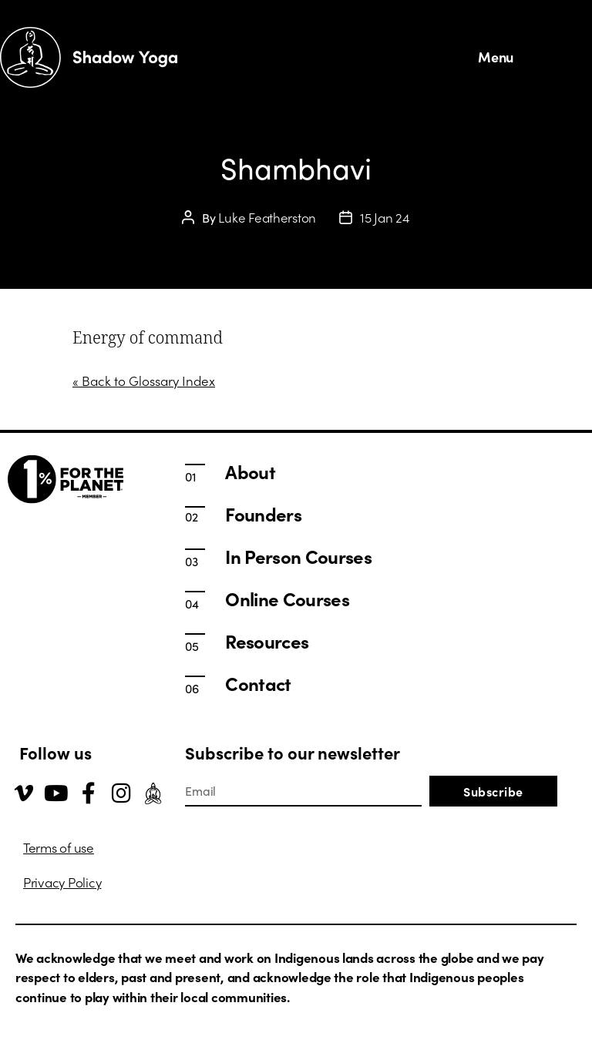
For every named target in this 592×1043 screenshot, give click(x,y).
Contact (258, 683)
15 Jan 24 (385, 217)
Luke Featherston (267, 217)
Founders (263, 513)
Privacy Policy (62, 882)
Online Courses (287, 598)
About (250, 471)
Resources (266, 640)
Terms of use (58, 847)
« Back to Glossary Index (143, 380)
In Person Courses (298, 556)
